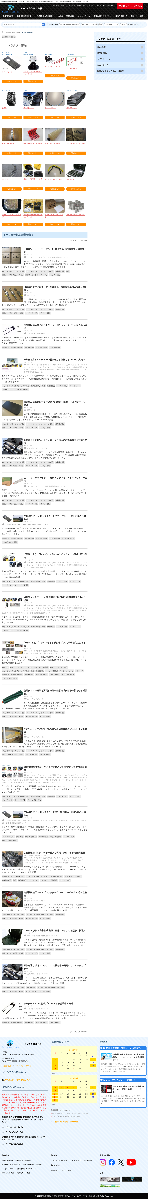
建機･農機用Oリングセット (32, 143)
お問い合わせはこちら (130, 6)
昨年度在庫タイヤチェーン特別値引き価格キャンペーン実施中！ (55, 359)
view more (132, 25)
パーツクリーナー (8, 143)
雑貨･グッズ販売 (137, 16)
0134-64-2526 (14, 1126)
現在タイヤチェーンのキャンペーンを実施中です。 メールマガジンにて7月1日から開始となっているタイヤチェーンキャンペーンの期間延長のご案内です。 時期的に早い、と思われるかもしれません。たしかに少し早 (44, 379)
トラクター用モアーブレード (16, 524)
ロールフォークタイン (52, 66)
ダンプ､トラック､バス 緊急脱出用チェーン (25, 780)
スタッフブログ (100, 5)
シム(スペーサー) (53, 653)
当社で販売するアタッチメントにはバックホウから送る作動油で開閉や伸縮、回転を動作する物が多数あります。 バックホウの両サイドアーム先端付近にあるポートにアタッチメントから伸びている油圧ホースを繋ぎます (44, 302)
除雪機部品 (29, 275)
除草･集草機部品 (17, 347)
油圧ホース (6, 179)
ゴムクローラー (71, 108)
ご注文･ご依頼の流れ (57, 5)
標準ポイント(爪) (39, 653)
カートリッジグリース (52, 143)
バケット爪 (79, 671)
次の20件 (84, 240)
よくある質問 (70, 5)
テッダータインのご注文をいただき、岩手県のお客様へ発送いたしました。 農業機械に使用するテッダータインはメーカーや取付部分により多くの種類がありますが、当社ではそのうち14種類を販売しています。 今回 (44, 1015)
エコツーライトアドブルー (75, 143)
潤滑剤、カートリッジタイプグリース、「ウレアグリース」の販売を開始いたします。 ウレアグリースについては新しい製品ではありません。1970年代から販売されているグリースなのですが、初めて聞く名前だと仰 (44, 493)
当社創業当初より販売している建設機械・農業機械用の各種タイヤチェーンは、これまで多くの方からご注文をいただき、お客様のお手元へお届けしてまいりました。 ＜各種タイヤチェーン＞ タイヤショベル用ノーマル (44, 789)
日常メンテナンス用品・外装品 (12, 275)
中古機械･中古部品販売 (43, 16)
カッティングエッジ (67, 671)
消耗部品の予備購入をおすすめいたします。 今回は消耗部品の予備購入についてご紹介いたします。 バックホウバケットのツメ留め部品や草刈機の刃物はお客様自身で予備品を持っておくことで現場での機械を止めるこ (44, 660)
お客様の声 (81, 5)
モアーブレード (7, 72)
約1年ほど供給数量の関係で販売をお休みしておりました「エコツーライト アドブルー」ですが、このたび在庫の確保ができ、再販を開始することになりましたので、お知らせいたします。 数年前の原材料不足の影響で (44, 264)
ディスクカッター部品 (9, 542)
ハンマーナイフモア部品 (58, 667)
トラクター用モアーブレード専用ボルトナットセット (47, 820)
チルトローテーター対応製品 (69, 24)
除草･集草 (5, 347)
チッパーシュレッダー (89, 24)
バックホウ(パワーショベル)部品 (13, 271)
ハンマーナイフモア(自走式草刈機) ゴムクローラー (46, 858)
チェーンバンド (50, 108)
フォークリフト (7, 389)
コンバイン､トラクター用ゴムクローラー (46, 863)
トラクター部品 (27, 32)
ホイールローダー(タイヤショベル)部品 (40, 271)
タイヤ (4, 108)
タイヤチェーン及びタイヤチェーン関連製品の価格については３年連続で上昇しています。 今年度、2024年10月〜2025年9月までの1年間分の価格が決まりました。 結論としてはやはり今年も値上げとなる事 (44, 620)
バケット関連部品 (52, 671)
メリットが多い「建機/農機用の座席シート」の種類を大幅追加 (55, 930)
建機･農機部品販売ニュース (58, 257)
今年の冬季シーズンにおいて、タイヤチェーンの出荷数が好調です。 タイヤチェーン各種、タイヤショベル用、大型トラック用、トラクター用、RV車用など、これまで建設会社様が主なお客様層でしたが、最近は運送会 (44, 574)
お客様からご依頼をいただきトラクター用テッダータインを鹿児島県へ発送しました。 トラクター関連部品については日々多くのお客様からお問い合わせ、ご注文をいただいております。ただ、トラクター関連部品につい (44, 340)
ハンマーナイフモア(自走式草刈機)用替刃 (42, 651)
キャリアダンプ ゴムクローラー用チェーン (58, 780)
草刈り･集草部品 (41, 347)
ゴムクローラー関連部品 (49, 880)
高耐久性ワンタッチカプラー (38, 448)
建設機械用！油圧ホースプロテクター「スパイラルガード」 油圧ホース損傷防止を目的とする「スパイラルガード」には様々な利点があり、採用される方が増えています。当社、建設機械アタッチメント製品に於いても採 (44, 907)
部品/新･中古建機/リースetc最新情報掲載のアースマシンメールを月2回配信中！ (128, 1057)
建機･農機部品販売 (24, 16)
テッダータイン (71, 68)
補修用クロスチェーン (20, 613)
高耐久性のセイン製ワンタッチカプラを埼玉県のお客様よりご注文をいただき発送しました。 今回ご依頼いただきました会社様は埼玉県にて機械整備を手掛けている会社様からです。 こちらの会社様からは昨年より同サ (44, 455)
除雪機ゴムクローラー (71, 863)
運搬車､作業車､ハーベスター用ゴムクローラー (43, 860)
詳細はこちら (12, 82)
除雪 (100, 24)
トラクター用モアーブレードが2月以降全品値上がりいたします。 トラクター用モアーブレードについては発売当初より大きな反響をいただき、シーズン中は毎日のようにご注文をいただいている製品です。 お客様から (44, 531)
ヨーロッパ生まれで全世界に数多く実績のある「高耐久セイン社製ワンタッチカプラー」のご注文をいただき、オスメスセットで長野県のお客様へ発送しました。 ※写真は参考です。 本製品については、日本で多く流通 (44, 980)
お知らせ (90, 5)
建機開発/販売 (8, 16)
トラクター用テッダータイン (38, 334)
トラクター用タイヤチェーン (45, 367)
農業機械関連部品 (8, 37)
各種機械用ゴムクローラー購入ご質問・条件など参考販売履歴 (54, 853)
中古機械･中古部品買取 (65, 16)
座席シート (70, 179)
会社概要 (110, 5)
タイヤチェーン (28, 108)
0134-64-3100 (14, 1132)
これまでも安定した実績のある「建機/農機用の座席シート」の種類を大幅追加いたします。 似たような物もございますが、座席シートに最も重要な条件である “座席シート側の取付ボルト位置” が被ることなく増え (55, 942)
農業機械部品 (60, 271)
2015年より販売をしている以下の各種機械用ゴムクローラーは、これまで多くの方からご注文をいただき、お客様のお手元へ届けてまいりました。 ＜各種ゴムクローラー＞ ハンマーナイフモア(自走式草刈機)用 (44, 869)
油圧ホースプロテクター (53, 179)
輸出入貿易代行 (121, 16)
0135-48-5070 (14, 1144)
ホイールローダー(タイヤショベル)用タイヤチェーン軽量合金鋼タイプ (57, 370)
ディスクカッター (68, 538)
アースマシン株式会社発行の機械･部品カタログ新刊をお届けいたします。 (128, 1089)
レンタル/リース (84, 16)
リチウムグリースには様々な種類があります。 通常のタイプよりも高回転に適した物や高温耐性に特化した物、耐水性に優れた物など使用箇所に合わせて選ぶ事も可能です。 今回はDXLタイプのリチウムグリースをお (44, 744)
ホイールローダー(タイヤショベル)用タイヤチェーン (46, 365)
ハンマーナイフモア (111, 24)
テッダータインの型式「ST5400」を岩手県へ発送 (48, 1003)
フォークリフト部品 (22, 389)
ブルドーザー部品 (41, 275)
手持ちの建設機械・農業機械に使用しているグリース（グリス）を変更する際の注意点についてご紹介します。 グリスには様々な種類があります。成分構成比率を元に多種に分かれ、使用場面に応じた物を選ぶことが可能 (44, 706)
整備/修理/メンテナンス (103, 16)
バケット (124, 24)
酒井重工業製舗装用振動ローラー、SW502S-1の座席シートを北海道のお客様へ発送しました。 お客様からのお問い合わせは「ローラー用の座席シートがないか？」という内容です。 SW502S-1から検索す (44, 417)
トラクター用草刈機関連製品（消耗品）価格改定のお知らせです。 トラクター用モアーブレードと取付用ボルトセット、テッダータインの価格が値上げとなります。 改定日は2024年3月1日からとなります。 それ (44, 830)
